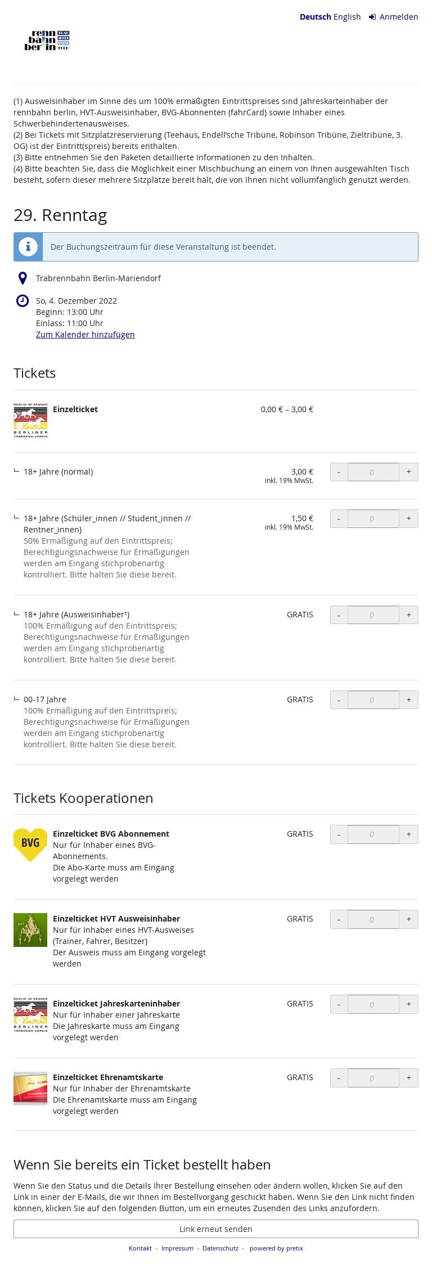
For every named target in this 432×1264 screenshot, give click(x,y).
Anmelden (394, 16)
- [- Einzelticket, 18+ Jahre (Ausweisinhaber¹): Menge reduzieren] (339, 615)
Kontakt (140, 1248)
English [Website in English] (347, 16)
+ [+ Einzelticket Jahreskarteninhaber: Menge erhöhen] (409, 1004)
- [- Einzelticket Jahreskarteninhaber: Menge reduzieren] (339, 1004)
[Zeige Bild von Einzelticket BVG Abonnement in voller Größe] (30, 845)
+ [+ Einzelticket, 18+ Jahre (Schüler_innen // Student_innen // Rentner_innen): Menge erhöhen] (409, 518)
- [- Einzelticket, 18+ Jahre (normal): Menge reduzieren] (339, 471)
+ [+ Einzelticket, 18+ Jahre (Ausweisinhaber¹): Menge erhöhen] (409, 615)
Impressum (177, 1248)
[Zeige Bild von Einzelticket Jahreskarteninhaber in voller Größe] (30, 1015)
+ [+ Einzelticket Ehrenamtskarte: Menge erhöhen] (409, 1077)
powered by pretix (276, 1248)
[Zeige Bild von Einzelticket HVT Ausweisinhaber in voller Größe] (30, 930)
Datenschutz (220, 1248)
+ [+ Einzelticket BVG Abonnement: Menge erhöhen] (409, 834)
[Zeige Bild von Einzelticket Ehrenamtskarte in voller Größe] (30, 1088)
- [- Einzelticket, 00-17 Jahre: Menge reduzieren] (339, 699)
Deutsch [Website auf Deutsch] (315, 16)
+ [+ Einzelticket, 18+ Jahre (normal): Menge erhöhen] (409, 471)
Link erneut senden (216, 1229)
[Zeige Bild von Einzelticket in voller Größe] (30, 420)
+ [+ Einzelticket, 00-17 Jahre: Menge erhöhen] (409, 699)
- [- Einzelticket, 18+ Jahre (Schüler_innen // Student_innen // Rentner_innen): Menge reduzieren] (339, 518)
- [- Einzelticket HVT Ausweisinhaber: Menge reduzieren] (339, 919)
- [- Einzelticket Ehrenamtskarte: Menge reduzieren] (339, 1077)
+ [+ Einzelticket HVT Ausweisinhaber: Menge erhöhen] (409, 919)
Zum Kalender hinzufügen (85, 334)
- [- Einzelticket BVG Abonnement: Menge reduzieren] (339, 834)
